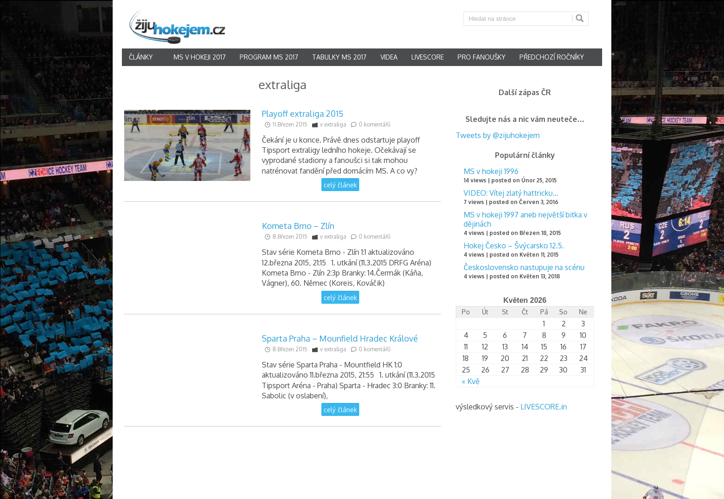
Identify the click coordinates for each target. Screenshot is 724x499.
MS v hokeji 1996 (491, 171)
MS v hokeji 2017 (200, 57)
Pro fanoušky (482, 57)
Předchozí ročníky (551, 57)
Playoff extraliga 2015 (303, 113)
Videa (389, 57)
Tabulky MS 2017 (339, 57)
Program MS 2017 (269, 57)
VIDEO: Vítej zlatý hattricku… (511, 193)
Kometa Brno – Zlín (298, 226)
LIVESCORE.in (543, 406)
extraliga (335, 124)
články (141, 57)
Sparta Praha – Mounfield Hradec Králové (340, 338)
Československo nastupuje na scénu (524, 267)
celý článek (340, 185)
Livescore (427, 57)
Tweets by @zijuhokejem (498, 135)
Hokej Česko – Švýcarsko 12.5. (514, 245)
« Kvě (471, 381)
